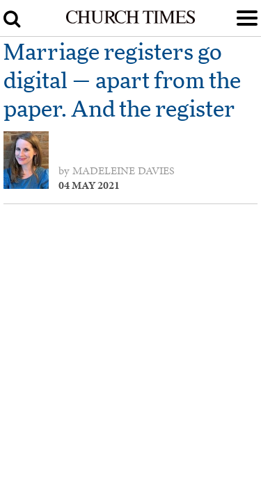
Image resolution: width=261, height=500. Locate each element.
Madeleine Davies (123, 170)
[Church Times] (130, 21)
